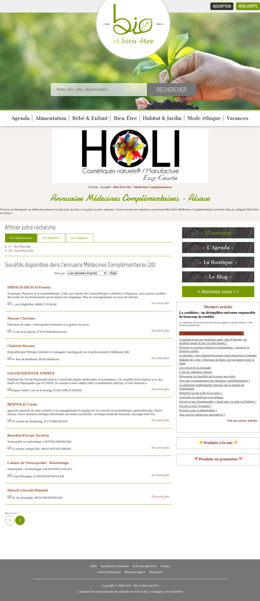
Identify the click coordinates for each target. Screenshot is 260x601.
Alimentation (50, 118)
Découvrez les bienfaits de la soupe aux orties (207, 376)
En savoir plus (160, 303)
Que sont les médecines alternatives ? (202, 414)
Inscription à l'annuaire (115, 566)
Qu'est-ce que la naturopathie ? (198, 410)
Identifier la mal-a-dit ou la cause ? (200, 393)
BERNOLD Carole (22, 404)
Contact (165, 566)
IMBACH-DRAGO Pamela (29, 287)
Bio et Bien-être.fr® (146, 585)
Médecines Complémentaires (153, 187)
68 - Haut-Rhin (18, 250)
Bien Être (125, 118)
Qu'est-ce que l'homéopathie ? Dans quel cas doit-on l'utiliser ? (217, 401)
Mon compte (248, 6)
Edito (93, 566)
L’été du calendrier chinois (195, 372)
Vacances (237, 118)
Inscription (222, 6)
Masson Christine (21, 318)
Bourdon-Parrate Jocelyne (28, 435)
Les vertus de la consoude (195, 367)
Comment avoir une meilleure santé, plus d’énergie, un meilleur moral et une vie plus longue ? (213, 341)
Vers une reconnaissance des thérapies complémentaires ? (214, 380)
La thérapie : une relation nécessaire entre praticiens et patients (218, 355)
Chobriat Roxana (21, 346)
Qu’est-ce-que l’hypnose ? (195, 406)
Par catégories (79, 238)
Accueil (105, 187)
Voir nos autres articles (242, 420)
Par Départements (21, 238)
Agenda (21, 118)
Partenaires (156, 572)
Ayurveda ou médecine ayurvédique (201, 397)
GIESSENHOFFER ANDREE (31, 373)
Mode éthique (204, 118)
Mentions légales (135, 572)
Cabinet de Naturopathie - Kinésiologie (38, 463)
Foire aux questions (145, 566)
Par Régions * (51, 238)
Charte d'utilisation (109, 572)
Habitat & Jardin (162, 118)
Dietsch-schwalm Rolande (27, 490)
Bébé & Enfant (90, 118)
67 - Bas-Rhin (17, 246)
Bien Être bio (122, 187)
